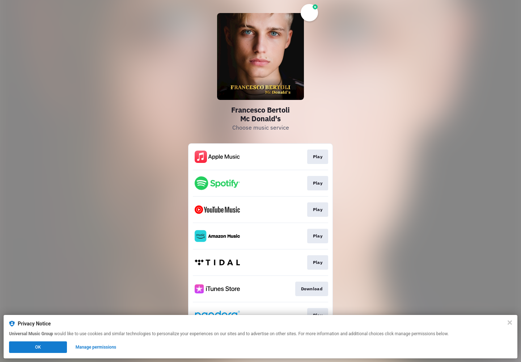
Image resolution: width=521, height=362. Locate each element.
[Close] (510, 322)
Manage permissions (96, 347)
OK (38, 347)
